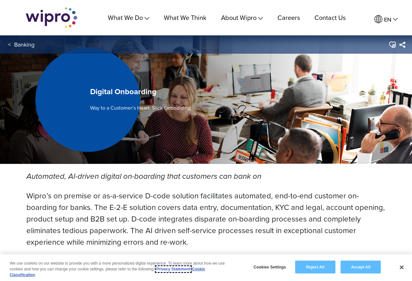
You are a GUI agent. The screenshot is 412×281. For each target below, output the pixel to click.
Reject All (315, 267)
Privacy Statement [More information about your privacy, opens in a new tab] (173, 269)
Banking (24, 45)
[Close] (402, 267)
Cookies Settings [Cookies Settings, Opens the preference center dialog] (270, 267)
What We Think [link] (185, 17)
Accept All (360, 267)
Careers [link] (288, 17)
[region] (206, 267)
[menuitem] (386, 19)
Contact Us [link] (330, 17)
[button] (392, 45)
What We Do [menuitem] (128, 17)
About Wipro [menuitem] (242, 17)
